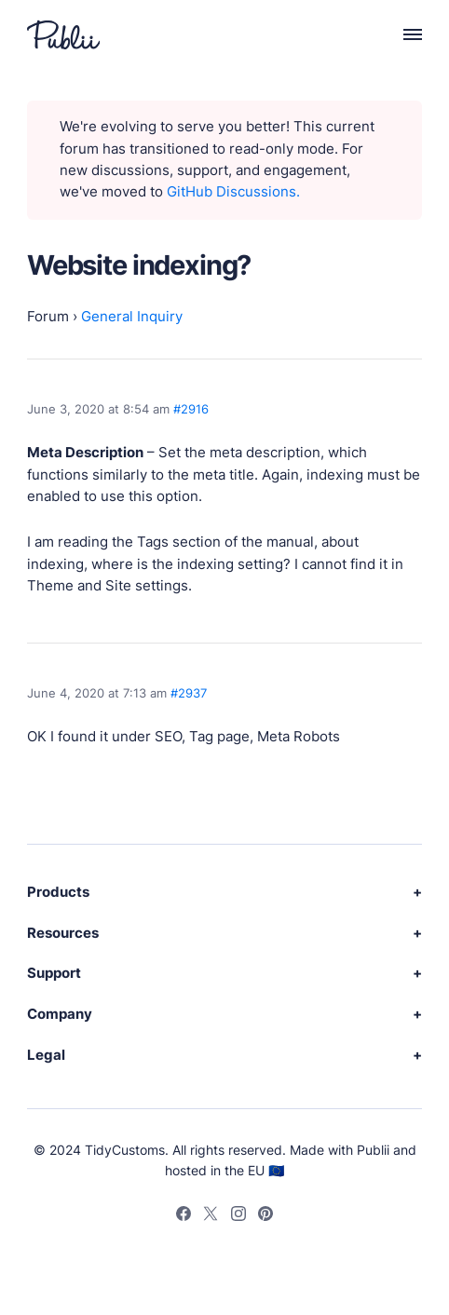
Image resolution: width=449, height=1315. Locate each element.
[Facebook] (183, 1216)
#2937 (188, 692)
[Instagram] (238, 1216)
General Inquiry (132, 316)
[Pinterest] (265, 1216)
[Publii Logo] (63, 35)
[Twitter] (210, 1216)
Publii (373, 1150)
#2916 (191, 408)
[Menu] (402, 34)
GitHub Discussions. (233, 191)
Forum (48, 316)
